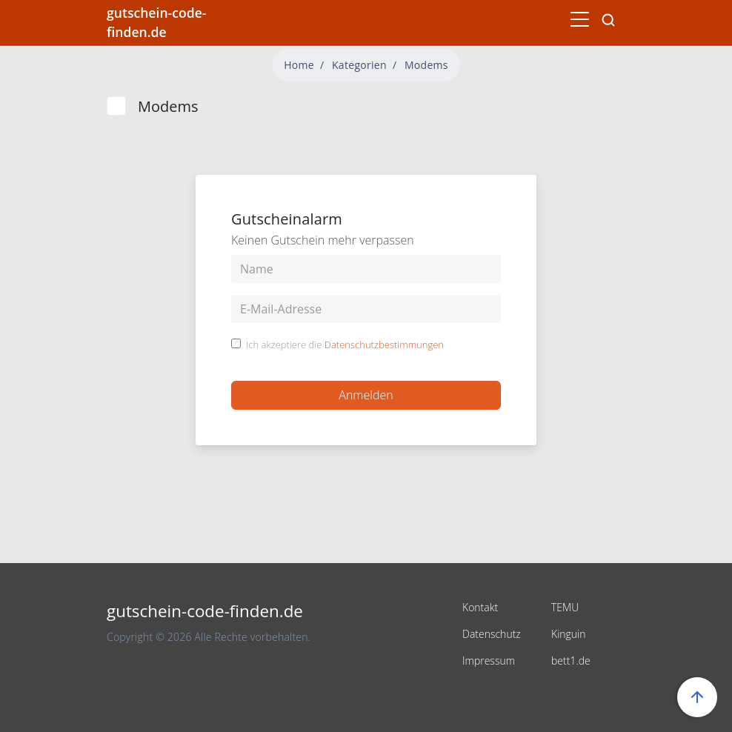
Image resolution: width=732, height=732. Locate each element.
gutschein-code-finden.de (156, 22)
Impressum (488, 660)
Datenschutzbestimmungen (384, 344)
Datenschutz (491, 634)
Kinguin (568, 634)
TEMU (565, 607)
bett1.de (570, 660)
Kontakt (480, 607)
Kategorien (359, 65)
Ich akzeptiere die (345, 345)
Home (299, 65)
